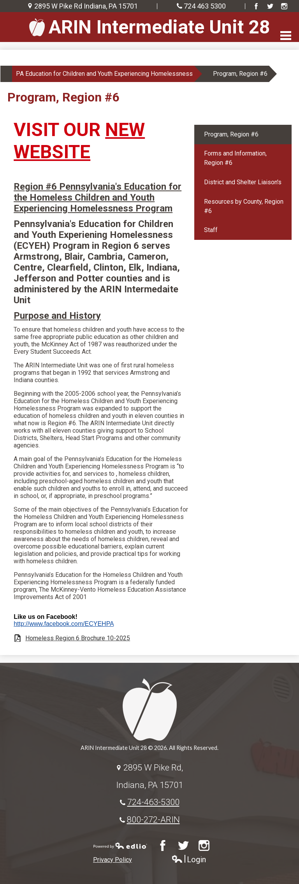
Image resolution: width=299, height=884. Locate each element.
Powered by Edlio (120, 845)
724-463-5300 (153, 802)
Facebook (256, 6)
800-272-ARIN (153, 819)
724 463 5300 (205, 6)
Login (188, 860)
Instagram (284, 6)
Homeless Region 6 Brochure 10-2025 (77, 638)
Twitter (270, 6)
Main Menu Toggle (285, 35)
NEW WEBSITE (79, 141)
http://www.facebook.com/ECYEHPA (64, 623)
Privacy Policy (112, 859)
